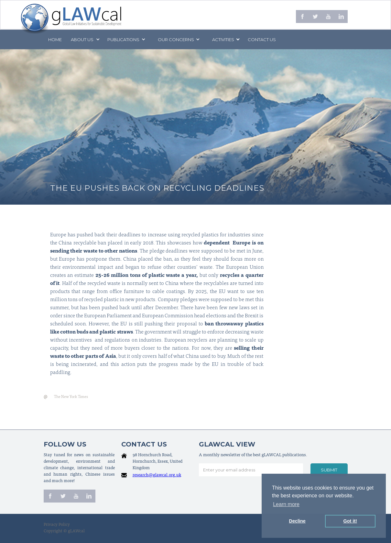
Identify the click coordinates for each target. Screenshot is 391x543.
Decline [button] (297, 521)
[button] (84, 39)
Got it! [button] (350, 521)
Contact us (262, 39)
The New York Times (71, 397)
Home (55, 39)
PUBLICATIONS (123, 39)
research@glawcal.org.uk (157, 475)
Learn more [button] (286, 504)
